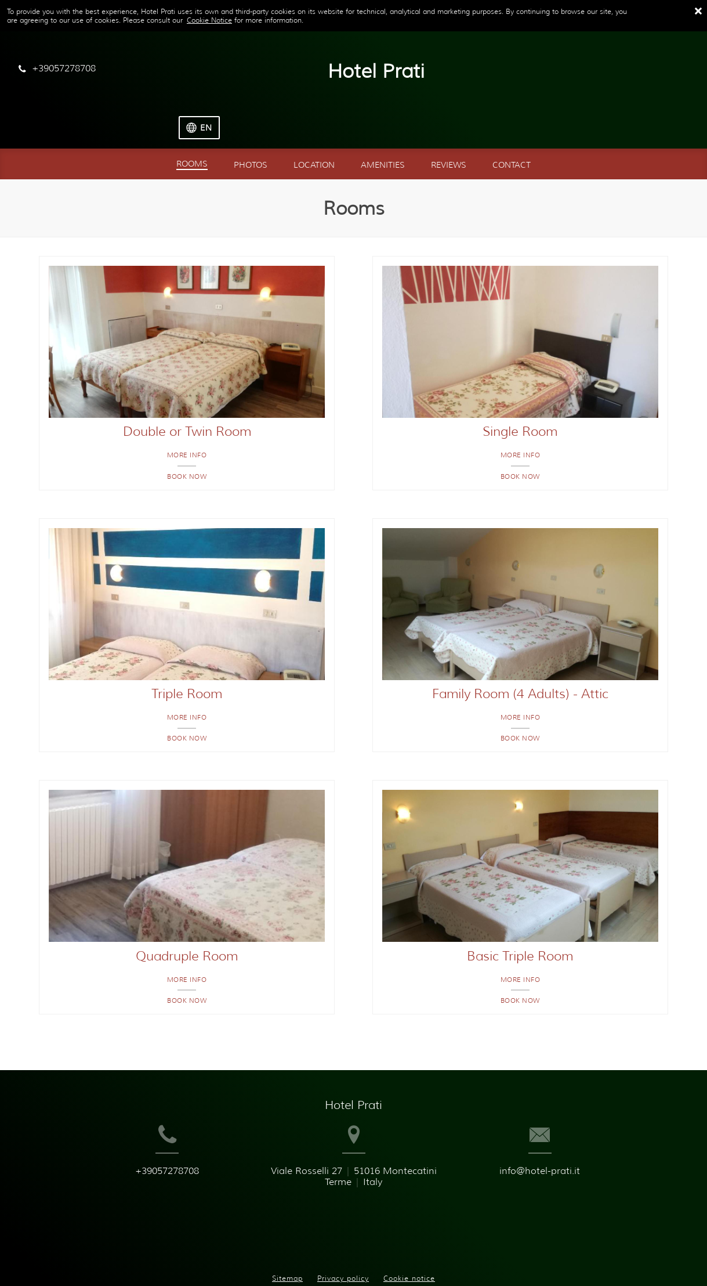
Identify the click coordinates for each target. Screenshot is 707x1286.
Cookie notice (409, 1233)
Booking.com (322, 1257)
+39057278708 (142, 1154)
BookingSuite (194, 1257)
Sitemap (287, 1233)
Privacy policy (343, 1233)
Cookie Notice (209, 20)
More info (187, 419)
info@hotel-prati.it (565, 1154)
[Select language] (666, 72)
